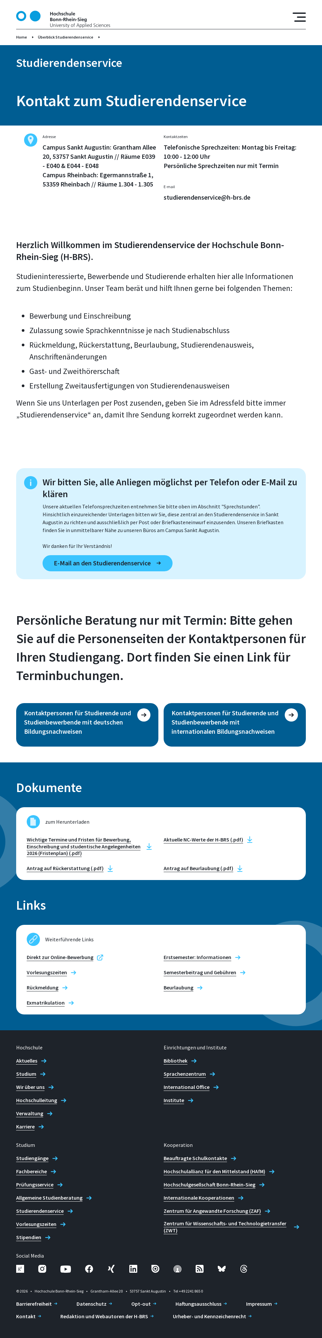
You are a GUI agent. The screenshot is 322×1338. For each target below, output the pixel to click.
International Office (186, 1087)
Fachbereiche (31, 1171)
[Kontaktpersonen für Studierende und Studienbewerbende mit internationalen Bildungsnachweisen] (235, 725)
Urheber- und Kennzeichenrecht (209, 1316)
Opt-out (141, 1303)
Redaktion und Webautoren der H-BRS (104, 1316)
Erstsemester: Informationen (197, 957)
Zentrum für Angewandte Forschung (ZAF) (212, 1211)
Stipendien (28, 1237)
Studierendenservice (40, 1211)
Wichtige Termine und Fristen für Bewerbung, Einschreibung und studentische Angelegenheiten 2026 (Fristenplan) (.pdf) (84, 846)
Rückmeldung (42, 987)
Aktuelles (26, 1060)
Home (21, 37)
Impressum (259, 1303)
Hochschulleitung (36, 1100)
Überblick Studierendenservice (65, 37)
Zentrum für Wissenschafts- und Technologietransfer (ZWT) (225, 1227)
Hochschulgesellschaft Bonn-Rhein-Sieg (209, 1184)
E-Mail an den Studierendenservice (102, 563)
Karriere (25, 1126)
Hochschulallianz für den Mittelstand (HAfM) (214, 1171)
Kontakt (26, 1316)
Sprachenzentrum (185, 1073)
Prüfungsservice (34, 1184)
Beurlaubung (178, 987)
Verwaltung (29, 1113)
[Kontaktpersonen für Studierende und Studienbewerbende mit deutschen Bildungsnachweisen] (87, 725)
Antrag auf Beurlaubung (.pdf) (198, 868)
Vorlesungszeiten (47, 972)
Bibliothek (175, 1060)
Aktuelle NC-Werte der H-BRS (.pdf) (203, 839)
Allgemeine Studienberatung (49, 1197)
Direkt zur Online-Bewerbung (60, 957)
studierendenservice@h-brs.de (207, 197)
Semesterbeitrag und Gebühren (200, 972)
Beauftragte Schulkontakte (195, 1158)
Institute (174, 1100)
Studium (26, 1073)
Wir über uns (30, 1087)
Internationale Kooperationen (199, 1197)
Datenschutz (92, 1303)
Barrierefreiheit (34, 1303)
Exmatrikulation (46, 1002)
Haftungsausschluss (198, 1303)
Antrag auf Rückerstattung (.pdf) (65, 868)
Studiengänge (32, 1158)
